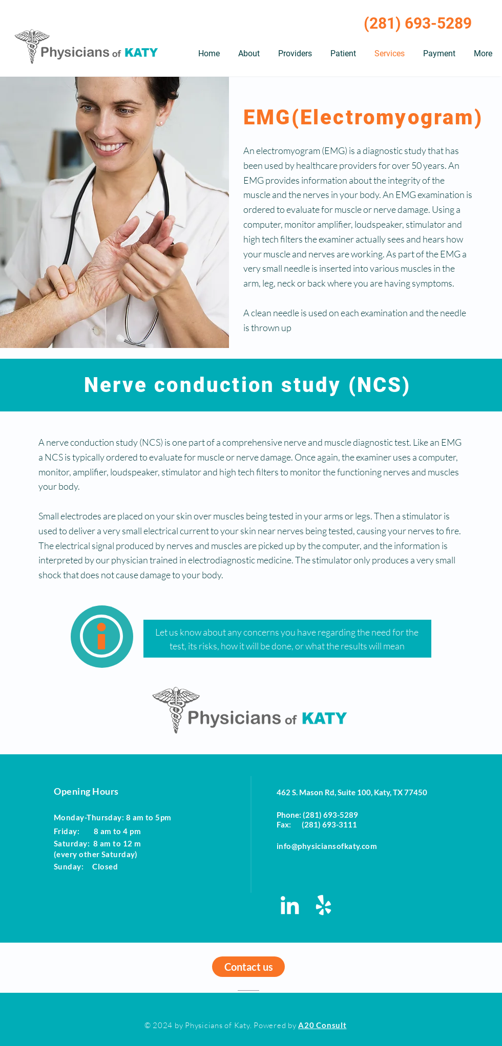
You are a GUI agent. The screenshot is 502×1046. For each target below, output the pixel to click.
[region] (102, 636)
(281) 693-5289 (418, 23)
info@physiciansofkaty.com (327, 846)
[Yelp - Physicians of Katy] (323, 905)
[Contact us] (248, 966)
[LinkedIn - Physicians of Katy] (290, 905)
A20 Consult (322, 1025)
